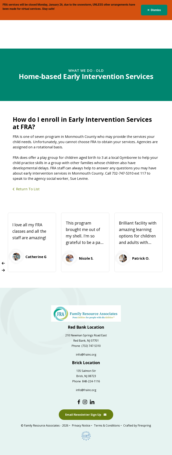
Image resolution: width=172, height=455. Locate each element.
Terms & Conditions (107, 426)
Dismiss (154, 10)
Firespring (144, 426)
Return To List (28, 189)
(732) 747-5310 (91, 346)
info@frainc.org (86, 354)
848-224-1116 (91, 381)
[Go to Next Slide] (3, 270)
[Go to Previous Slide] (3, 263)
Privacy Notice (81, 426)
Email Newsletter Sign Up (86, 415)
